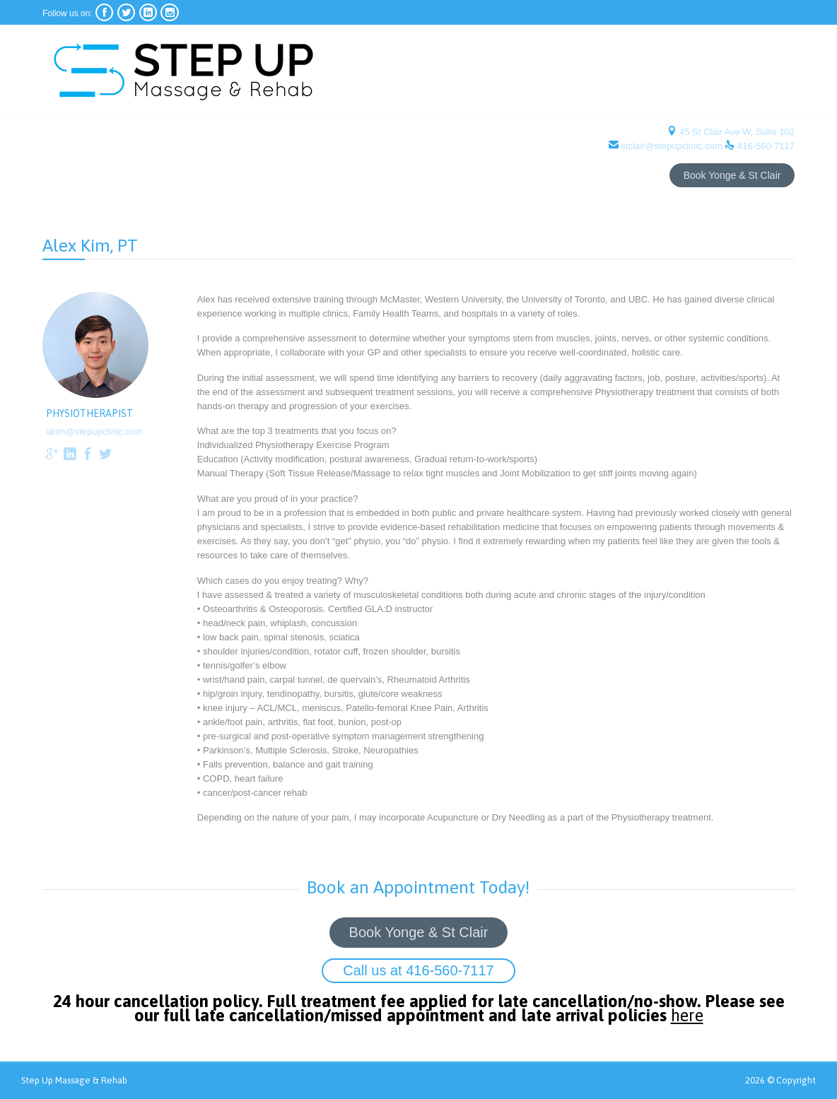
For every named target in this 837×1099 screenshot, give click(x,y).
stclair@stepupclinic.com (672, 146)
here (698, 1018)
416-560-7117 (766, 146)
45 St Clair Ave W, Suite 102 (736, 132)
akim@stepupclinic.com (94, 431)
